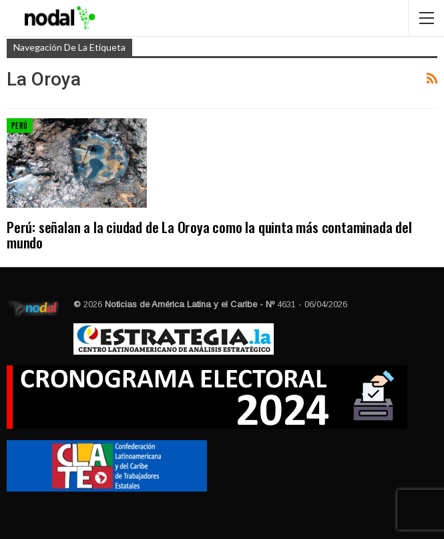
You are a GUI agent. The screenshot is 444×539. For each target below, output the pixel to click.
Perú (19, 125)
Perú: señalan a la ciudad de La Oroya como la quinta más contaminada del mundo (209, 234)
